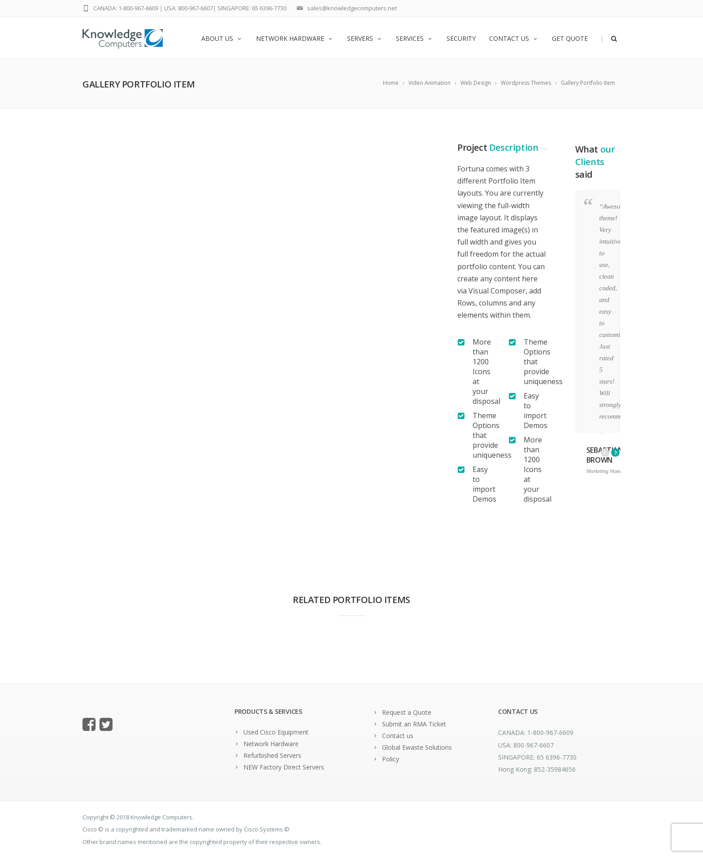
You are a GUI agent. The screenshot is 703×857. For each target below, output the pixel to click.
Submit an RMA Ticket (414, 724)
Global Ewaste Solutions (417, 747)
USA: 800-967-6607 (188, 8)
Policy (390, 759)
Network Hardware (295, 38)
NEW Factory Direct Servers (283, 767)
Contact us (513, 38)
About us (222, 38)
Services (414, 38)
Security (461, 38)
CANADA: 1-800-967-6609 (125, 8)
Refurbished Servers (272, 755)
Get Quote (570, 38)
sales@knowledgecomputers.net (352, 8)
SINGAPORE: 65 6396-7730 (251, 8)
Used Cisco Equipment (275, 732)
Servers (364, 38)
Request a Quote (406, 712)
